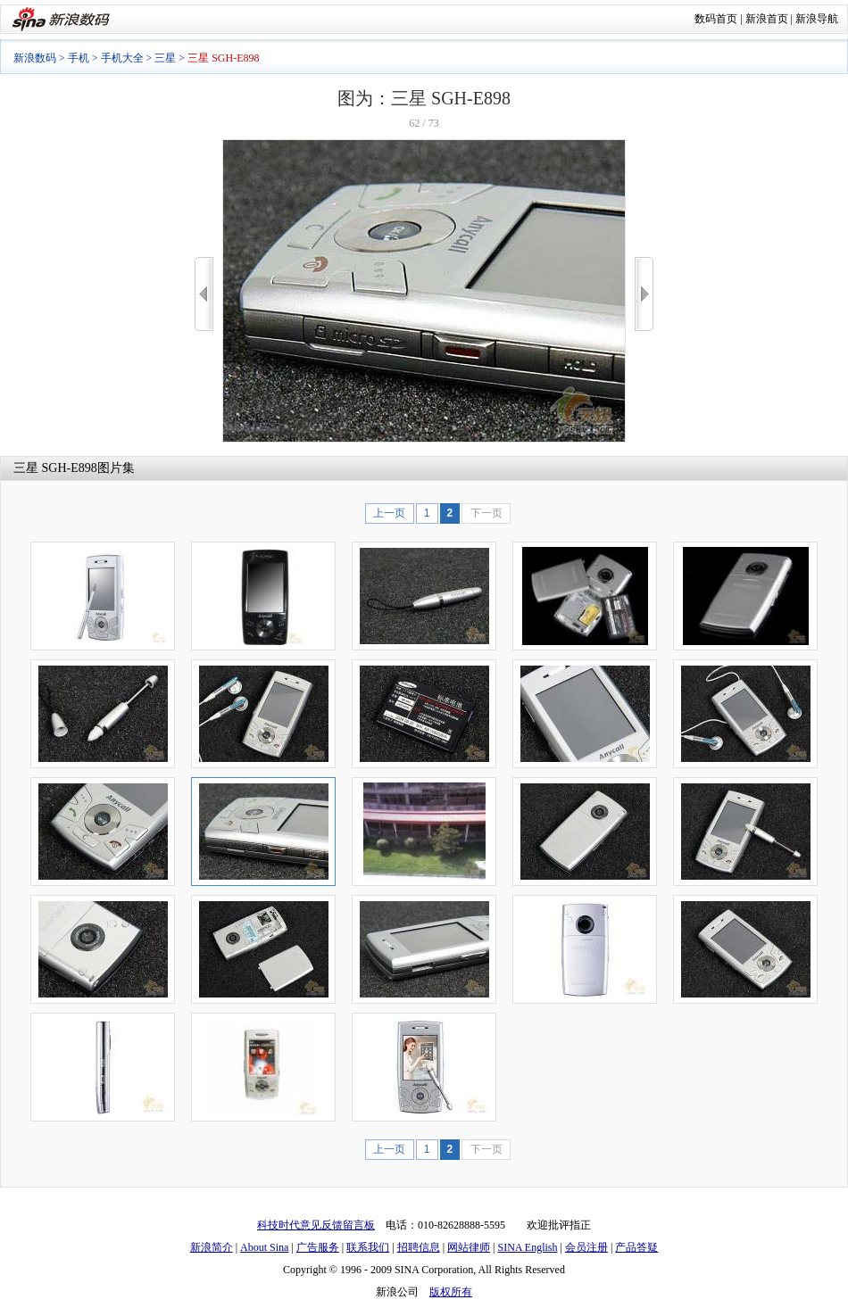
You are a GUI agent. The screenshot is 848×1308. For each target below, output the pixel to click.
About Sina (264, 1247)
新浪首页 (766, 18)
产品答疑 (636, 1247)
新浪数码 (34, 58)
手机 (78, 58)
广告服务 (317, 1247)
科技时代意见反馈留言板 (316, 1225)
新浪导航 (816, 18)
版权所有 (450, 1292)
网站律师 (468, 1247)
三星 (165, 58)
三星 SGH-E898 (55, 468)
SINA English (527, 1247)
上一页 (389, 513)
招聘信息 (418, 1247)
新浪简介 (211, 1247)
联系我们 (367, 1247)
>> (644, 294)
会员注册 (586, 1247)
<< (204, 294)
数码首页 (715, 18)
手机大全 (122, 58)
